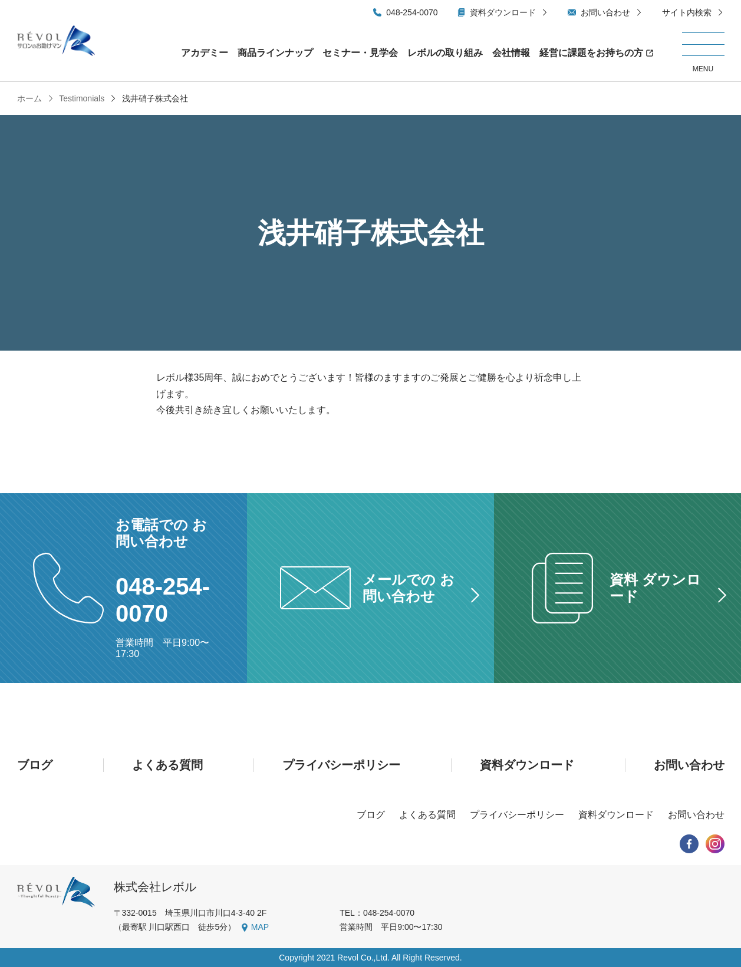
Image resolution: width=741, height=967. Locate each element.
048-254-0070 (411, 12)
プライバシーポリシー (341, 764)
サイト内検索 (687, 12)
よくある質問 (167, 764)
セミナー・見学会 (360, 53)
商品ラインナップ (275, 53)
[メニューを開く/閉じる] (703, 53)
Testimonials (81, 98)
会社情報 (511, 53)
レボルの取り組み (445, 53)
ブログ (34, 764)
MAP (260, 927)
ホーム (29, 98)
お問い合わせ (605, 12)
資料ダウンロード (503, 12)
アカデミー (204, 53)
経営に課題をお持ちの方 (591, 53)
